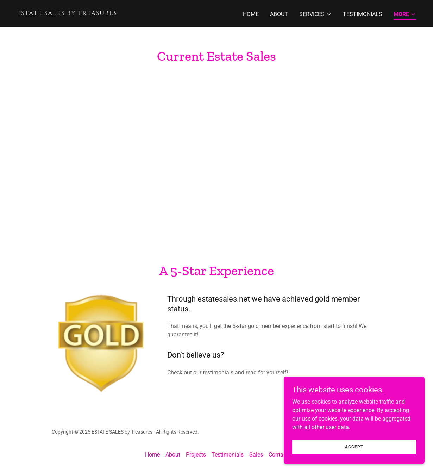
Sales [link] (256, 454)
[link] (114, 13)
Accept (354, 446)
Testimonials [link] (362, 14)
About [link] (279, 14)
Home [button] (152, 454)
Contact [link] (278, 454)
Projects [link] (196, 454)
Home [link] (251, 14)
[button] (315, 14)
